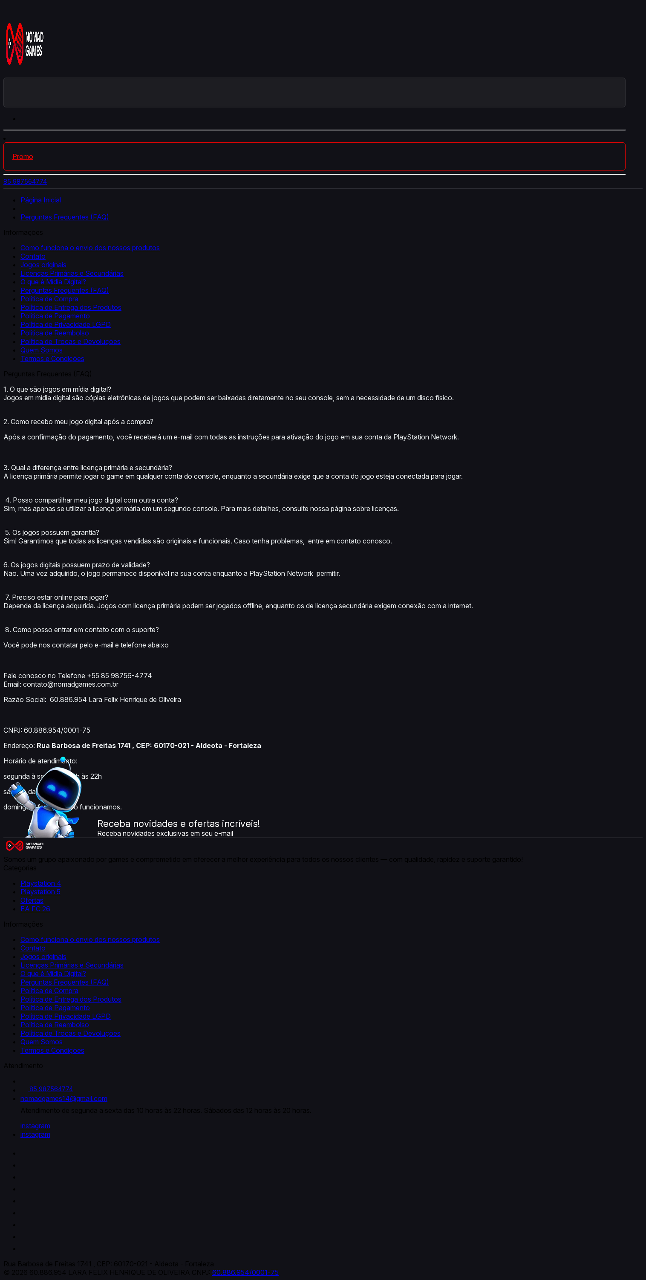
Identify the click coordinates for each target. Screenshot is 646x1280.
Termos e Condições (52, 358)
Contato (33, 256)
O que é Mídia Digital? (53, 281)
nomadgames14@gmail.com (63, 1098)
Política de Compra (49, 299)
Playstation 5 (40, 891)
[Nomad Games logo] (24, 73)
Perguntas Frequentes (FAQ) (64, 217)
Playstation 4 (40, 883)
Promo (22, 156)
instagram (35, 1125)
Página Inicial (40, 200)
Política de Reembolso (54, 333)
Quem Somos (41, 350)
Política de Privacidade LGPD (65, 324)
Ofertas (31, 900)
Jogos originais (43, 264)
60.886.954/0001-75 (245, 1272)
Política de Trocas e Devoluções (70, 341)
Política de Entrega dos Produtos (70, 307)
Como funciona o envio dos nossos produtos (90, 247)
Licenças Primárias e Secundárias (72, 273)
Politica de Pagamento (55, 316)
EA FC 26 (35, 908)
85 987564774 (25, 181)
